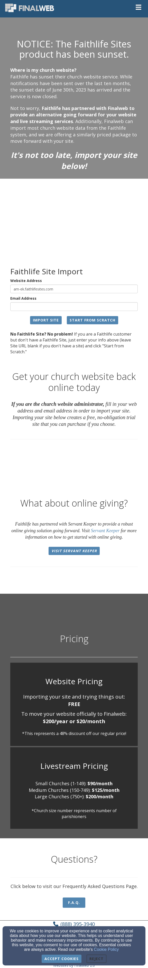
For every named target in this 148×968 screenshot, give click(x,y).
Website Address (26, 280)
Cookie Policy (106, 949)
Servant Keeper (105, 530)
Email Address (23, 298)
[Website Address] (74, 289)
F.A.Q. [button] (74, 902)
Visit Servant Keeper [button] (74, 550)
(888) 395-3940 (77, 924)
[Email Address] (74, 306)
